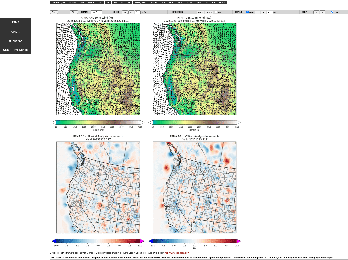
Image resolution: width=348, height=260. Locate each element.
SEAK (199, 2)
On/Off (335, 12)
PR (213, 2)
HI (207, 2)
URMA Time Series (15, 49)
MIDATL (154, 2)
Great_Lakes (141, 2)
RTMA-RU (15, 40)
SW (115, 2)
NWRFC (91, 2)
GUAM (222, 2)
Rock (219, 12)
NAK (171, 2)
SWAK (189, 2)
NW (82, 2)
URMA (15, 31)
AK (163, 2)
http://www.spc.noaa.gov (176, 253)
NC (100, 2)
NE (108, 2)
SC (122, 2)
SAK (180, 2)
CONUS (72, 2)
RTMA (15, 22)
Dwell (250, 12)
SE (129, 2)
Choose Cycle (58, 2)
